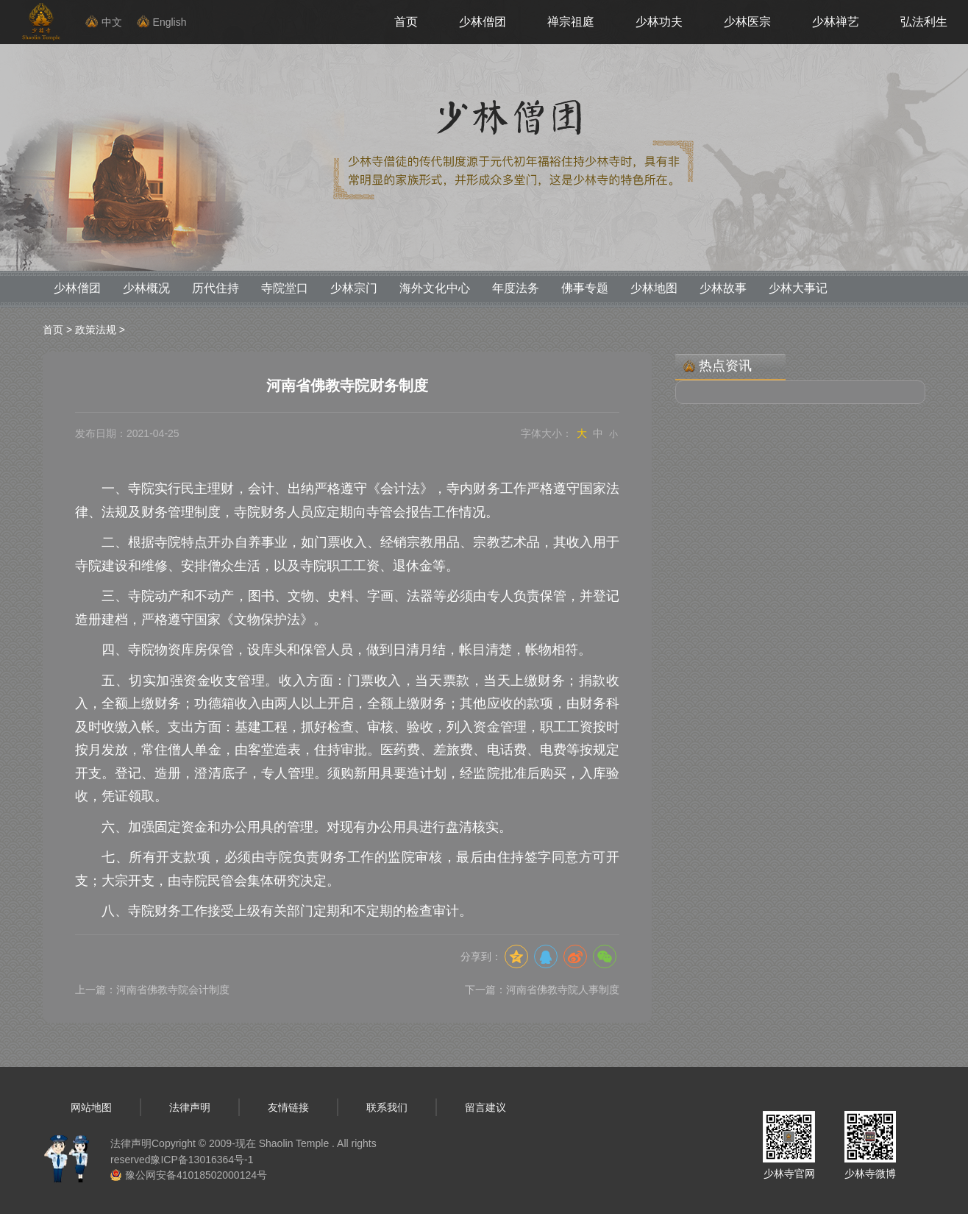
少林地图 (653, 288)
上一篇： (152, 989)
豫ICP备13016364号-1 (201, 1159)
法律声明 (189, 1107)
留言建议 (485, 1107)
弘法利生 (923, 21)
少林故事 (723, 288)
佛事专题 (584, 288)
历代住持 (215, 288)
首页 (406, 21)
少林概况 (146, 288)
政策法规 (95, 330)
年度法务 (515, 288)
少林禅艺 (835, 21)
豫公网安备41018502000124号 (196, 1175)
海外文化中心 (434, 288)
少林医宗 (747, 21)
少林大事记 (798, 288)
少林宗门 (353, 288)
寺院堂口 (284, 288)
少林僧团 (482, 21)
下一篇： (542, 989)
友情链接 (288, 1107)
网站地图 (91, 1107)
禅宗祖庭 (570, 21)
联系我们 (387, 1107)
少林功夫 (659, 21)
